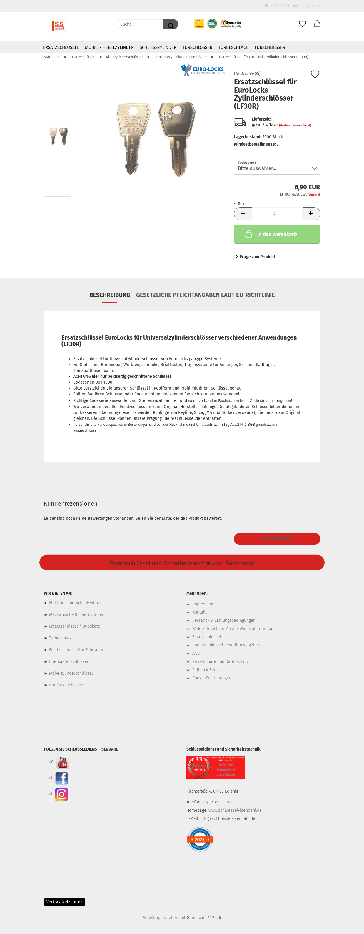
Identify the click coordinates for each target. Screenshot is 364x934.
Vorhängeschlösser (67, 685)
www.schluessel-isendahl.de (235, 810)
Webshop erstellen (160, 917)
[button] (317, 24)
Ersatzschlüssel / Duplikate (74, 626)
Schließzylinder (158, 47)
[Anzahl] (277, 213)
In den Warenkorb (270, 233)
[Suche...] (170, 24)
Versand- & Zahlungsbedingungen (224, 620)
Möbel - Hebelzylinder (109, 47)
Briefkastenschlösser (69, 661)
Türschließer (269, 47)
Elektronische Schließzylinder (76, 602)
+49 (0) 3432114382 (281, 6)
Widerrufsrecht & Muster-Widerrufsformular (233, 628)
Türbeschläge (233, 47)
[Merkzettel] (302, 24)
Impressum (202, 603)
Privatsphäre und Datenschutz (220, 661)
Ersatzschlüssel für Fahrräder (76, 649)
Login (313, 6)
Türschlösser (197, 47)
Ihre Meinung (277, 538)
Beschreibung (109, 294)
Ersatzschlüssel (61, 47)
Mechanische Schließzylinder (75, 614)
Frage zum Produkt (257, 256)
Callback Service (207, 669)
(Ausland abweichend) (295, 125)
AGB (196, 653)
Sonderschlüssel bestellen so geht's (226, 645)
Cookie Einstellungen (211, 678)
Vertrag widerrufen (64, 902)
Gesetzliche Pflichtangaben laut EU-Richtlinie (205, 294)
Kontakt (199, 612)
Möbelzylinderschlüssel (71, 673)
